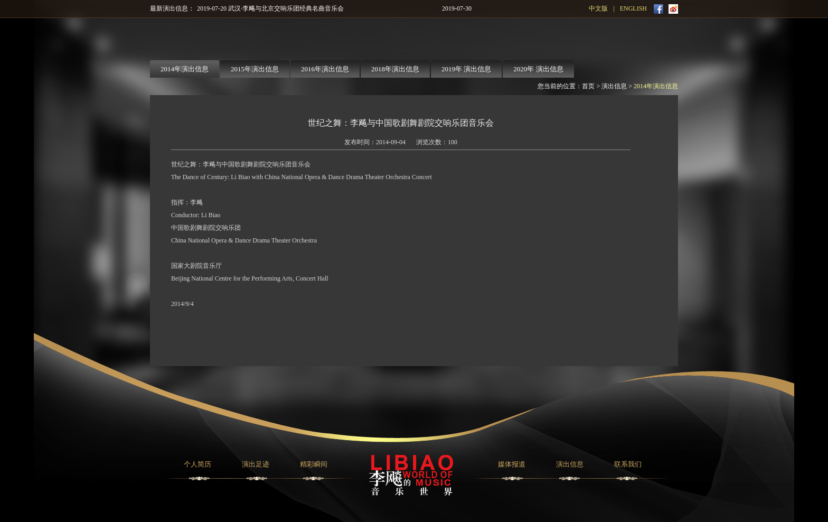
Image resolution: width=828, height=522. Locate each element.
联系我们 (628, 464)
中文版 (598, 8)
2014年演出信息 (656, 86)
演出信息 (614, 86)
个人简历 (197, 464)
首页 (588, 86)
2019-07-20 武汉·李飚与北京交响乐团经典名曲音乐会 (270, 8)
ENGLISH (633, 8)
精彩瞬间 (313, 464)
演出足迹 (255, 464)
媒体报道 (511, 464)
